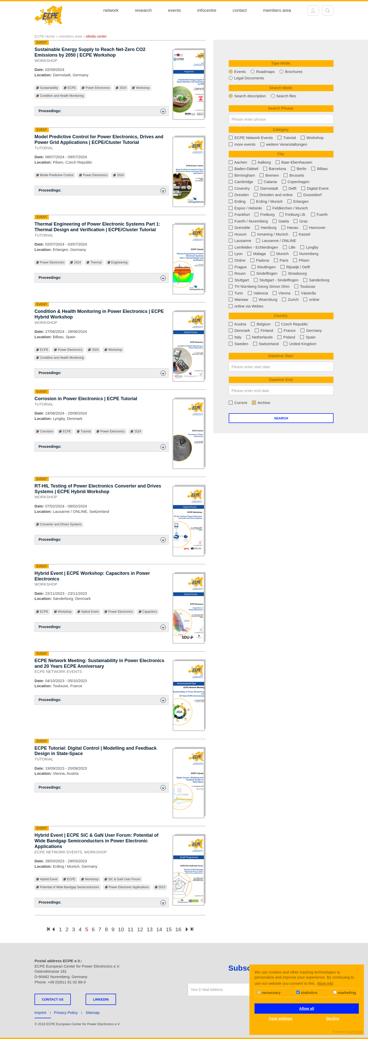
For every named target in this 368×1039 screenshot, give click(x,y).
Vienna (281, 293)
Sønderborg (316, 280)
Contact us (52, 999)
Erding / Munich (266, 201)
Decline (332, 1018)
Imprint (40, 1012)
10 (121, 929)
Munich (280, 253)
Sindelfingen (264, 273)
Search (281, 418)
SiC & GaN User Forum (122, 879)
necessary (269, 992)
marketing (344, 992)
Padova (259, 260)
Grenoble (239, 227)
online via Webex (246, 306)
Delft (289, 188)
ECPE (70, 88)
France (287, 330)
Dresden (239, 195)
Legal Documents (246, 78)
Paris (281, 260)
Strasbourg (294, 273)
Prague (238, 267)
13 (150, 929)
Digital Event (314, 188)
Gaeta (281, 221)
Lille (289, 247)
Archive (261, 402)
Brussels (294, 175)
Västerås (305, 293)
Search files (283, 96)
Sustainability (47, 88)
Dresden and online (273, 195)
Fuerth (319, 214)
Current (238, 402)
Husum (238, 234)
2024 (121, 88)
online (311, 299)
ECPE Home (44, 36)
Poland (286, 337)
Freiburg (264, 214)
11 (130, 929)
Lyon (236, 253)
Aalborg (261, 162)
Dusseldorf (309, 195)
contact (240, 10)
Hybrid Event (88, 612)
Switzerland (266, 344)
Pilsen (301, 260)
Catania (267, 181)
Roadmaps (263, 71)
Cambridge (241, 181)
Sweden (238, 344)
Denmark (239, 330)
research (143, 10)
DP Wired (356, 1032)
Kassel (301, 234)
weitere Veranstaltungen (283, 144)
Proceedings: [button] (102, 111)
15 (169, 929)
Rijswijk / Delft (295, 267)
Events (237, 71)
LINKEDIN (101, 999)
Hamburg (266, 227)
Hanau (289, 227)
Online (237, 260)
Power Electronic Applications (127, 887)
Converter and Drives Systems (59, 524)
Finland (264, 330)
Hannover (314, 227)
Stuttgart (239, 280)
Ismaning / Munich (269, 234)
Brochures (291, 71)
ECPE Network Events (251, 137)
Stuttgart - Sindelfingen (276, 280)
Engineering (117, 262)
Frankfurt (239, 214)
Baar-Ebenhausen (294, 162)
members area (277, 10)
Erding (237, 201)
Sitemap (93, 1012)
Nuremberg (306, 253)
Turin (236, 293)
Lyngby (309, 247)
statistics (306, 992)
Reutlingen (264, 267)
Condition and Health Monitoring (60, 96)
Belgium (260, 324)
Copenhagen (295, 181)
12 (140, 929)
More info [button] (325, 983)
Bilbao (319, 168)
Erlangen (298, 201)
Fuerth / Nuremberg (248, 221)
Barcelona (274, 168)
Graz (301, 221)
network (111, 10)
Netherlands (259, 337)
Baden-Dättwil (243, 168)
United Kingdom (299, 344)
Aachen (238, 162)
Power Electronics (96, 88)
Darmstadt (266, 188)
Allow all (306, 1008)
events (174, 10)
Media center (96, 36)
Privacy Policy (66, 1012)
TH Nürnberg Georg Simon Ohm (259, 286)
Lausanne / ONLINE (276, 240)
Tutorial (84, 431)
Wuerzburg (265, 299)
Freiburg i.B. (293, 214)
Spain (308, 337)
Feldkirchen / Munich (287, 208)
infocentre (206, 10)
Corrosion (44, 431)
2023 (160, 887)
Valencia (258, 293)
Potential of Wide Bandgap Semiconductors (67, 887)
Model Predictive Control (54, 175)
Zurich (290, 299)
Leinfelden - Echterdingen (253, 247)
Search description (247, 96)
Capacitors (148, 612)
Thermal (93, 262)
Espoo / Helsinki (245, 208)
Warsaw (238, 299)
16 (178, 929)
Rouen (237, 273)
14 (159, 929)
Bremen (269, 175)
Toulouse (304, 286)
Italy (235, 337)
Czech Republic (291, 324)
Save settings (281, 1018)
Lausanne (240, 240)
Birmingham (242, 175)
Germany (311, 330)
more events (242, 144)
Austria (237, 324)
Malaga (256, 253)
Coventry (239, 188)
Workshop (141, 88)
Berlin (299, 168)
